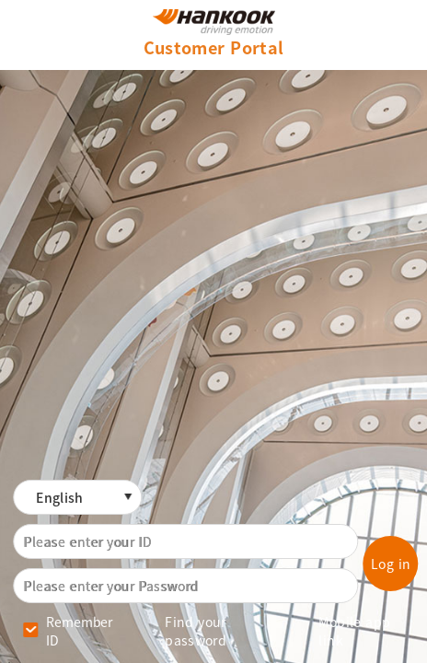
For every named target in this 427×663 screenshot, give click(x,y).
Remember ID (79, 630)
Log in (391, 563)
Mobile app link (354, 630)
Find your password (195, 630)
